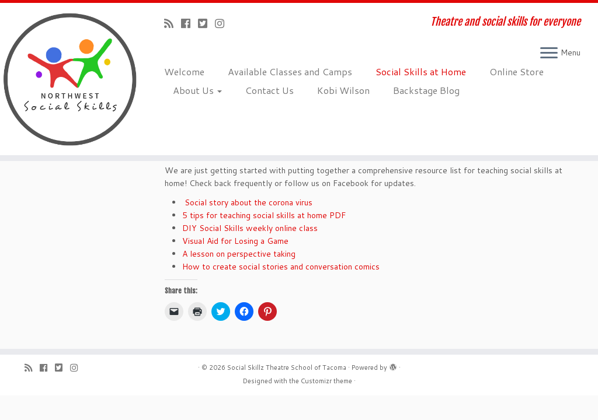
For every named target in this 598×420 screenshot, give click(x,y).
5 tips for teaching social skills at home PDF (264, 215)
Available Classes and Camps (290, 71)
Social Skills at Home (421, 71)
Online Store (516, 71)
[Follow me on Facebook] (189, 23)
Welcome (184, 71)
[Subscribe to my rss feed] (172, 23)
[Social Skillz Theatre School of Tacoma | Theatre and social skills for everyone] (70, 79)
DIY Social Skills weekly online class (250, 228)
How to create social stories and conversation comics (281, 266)
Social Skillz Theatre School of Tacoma (286, 367)
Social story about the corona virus (247, 202)
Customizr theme (326, 381)
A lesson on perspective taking (238, 254)
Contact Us (269, 90)
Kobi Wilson (343, 90)
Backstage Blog (426, 90)
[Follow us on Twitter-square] (206, 23)
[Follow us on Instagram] (223, 23)
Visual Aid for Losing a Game (235, 241)
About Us (197, 90)
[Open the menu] (549, 53)
